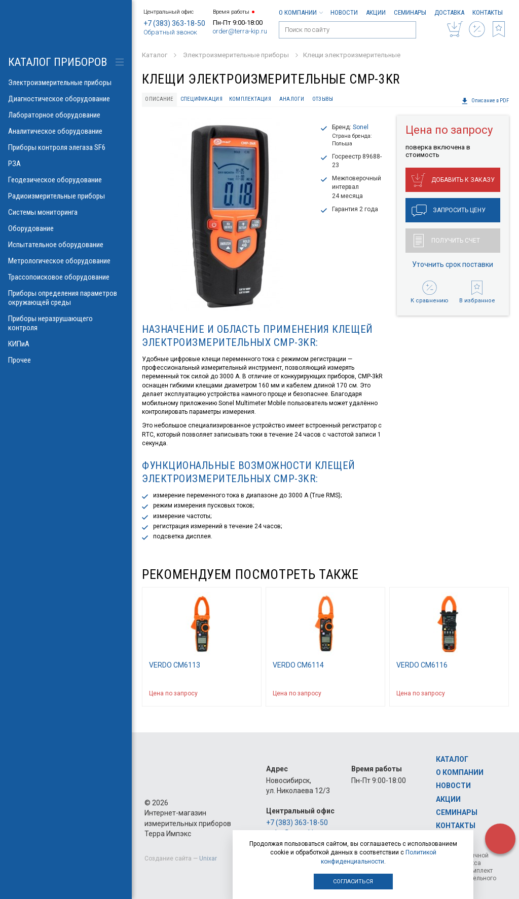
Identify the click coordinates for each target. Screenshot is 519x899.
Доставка (449, 12)
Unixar (208, 858)
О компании (300, 12)
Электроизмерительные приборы (66, 82)
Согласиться (353, 881)
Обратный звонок (170, 32)
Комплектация (250, 99)
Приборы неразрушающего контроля (66, 323)
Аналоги (291, 99)
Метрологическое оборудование (66, 260)
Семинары (410, 12)
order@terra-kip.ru (240, 31)
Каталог (452, 759)
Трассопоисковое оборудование (66, 277)
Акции (376, 12)
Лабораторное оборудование (66, 115)
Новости (344, 12)
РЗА (66, 163)
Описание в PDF (485, 100)
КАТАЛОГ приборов (57, 62)
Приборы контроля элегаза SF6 (66, 147)
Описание (159, 99)
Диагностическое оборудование (66, 98)
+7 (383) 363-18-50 (174, 23)
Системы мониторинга (66, 212)
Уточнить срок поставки (452, 264)
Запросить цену (449, 211)
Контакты (487, 12)
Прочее (66, 360)
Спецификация (201, 99)
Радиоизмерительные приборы (66, 196)
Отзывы (322, 99)
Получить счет (447, 240)
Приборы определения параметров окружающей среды (66, 298)
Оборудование (66, 228)
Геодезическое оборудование (66, 179)
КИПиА (66, 343)
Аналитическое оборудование (66, 131)
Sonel (360, 127)
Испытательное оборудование (66, 244)
